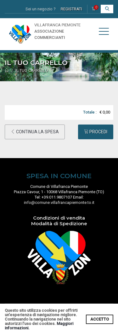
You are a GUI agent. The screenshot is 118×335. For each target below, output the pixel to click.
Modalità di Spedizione (59, 223)
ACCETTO (99, 319)
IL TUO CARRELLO (31, 70)
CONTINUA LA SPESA (35, 131)
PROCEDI (95, 131)
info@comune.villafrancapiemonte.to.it (59, 202)
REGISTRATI (71, 9)
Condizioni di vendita (59, 218)
